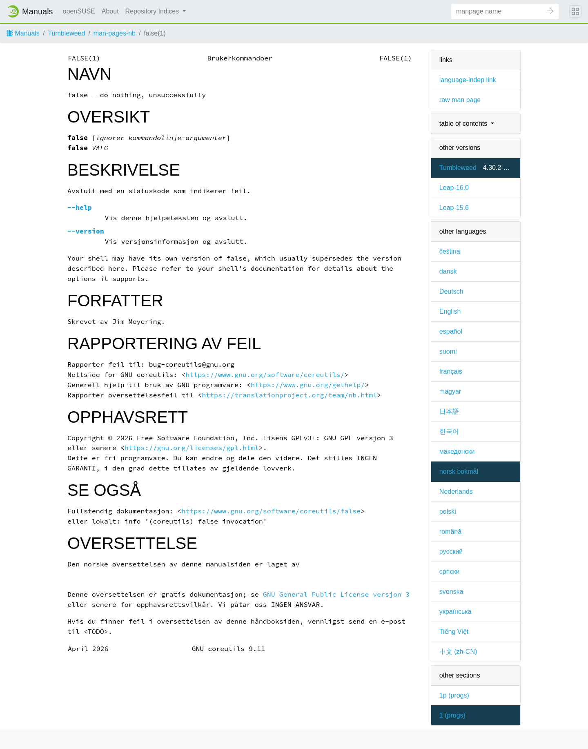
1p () (454, 695)
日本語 (449, 411)
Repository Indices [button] (153, 11)
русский (451, 551)
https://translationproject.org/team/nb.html (289, 395)
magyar (450, 391)
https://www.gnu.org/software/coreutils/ (264, 374)
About (110, 11)
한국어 (449, 431)
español (450, 331)
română (450, 531)
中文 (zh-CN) (458, 651)
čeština (449, 251)
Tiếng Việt (453, 631)
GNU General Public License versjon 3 (336, 594)
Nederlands (456, 491)
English (450, 311)
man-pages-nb (115, 33)
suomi (448, 351)
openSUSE (79, 11)
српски (449, 571)
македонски (457, 451)
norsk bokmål (458, 471)
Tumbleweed (66, 33)
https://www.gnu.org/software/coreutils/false (271, 511)
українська (455, 611)
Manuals (23, 33)
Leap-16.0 (454, 187)
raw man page (460, 99)
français (450, 371)
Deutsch (451, 291)
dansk (448, 271)
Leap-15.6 (454, 207)
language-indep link (467, 79)
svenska (451, 591)
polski (447, 511)
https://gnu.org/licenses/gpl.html (192, 448)
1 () (452, 715)
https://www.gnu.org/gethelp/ (308, 385)
